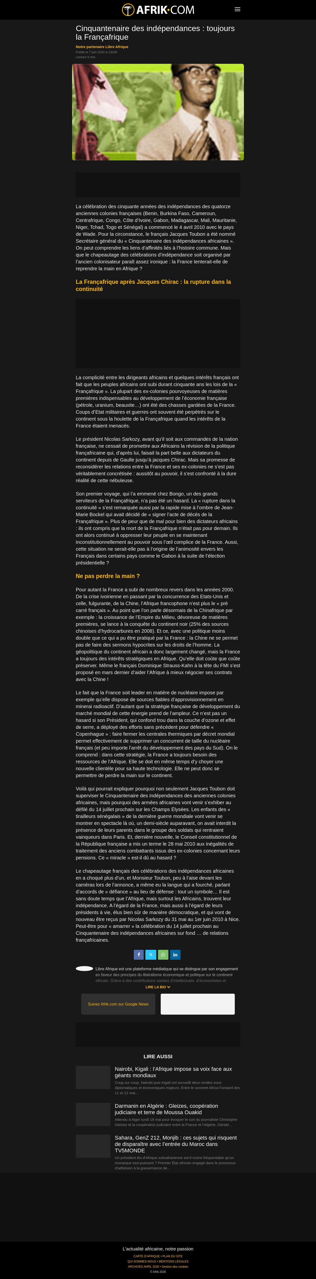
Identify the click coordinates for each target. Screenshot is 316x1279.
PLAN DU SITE (172, 1256)
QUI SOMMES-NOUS (142, 1261)
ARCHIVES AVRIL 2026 (143, 1266)
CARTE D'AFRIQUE (146, 1256)
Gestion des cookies (175, 1266)
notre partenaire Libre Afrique (102, 47)
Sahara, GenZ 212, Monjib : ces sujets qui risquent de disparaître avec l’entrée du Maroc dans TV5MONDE (176, 1144)
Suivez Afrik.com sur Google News (118, 1004)
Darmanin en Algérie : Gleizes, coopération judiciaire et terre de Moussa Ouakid (166, 1109)
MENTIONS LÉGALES (173, 1261)
